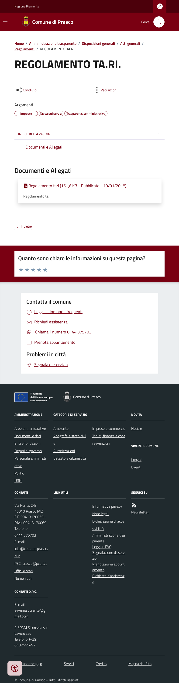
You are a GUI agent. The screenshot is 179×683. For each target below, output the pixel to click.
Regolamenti (24, 49)
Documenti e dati (27, 436)
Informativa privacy (107, 506)
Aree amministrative (30, 428)
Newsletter (140, 512)
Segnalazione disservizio (108, 555)
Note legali (100, 514)
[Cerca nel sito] (157, 22)
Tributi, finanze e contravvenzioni (108, 439)
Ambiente (61, 428)
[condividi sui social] (26, 90)
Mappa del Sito (139, 663)
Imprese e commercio (108, 428)
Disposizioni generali (98, 43)
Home (19, 43)
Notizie (136, 428)
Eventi (136, 467)
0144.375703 (25, 535)
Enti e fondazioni (27, 443)
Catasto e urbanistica (69, 458)
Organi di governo (28, 451)
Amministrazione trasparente (52, 43)
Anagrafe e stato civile (69, 439)
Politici (19, 473)
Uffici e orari (23, 571)
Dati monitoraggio (28, 663)
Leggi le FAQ (102, 546)
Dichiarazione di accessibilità (108, 524)
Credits (101, 663)
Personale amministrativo (30, 461)
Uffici (18, 480)
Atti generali (130, 43)
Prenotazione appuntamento (108, 567)
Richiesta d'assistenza (108, 578)
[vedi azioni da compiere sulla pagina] (105, 90)
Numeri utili (23, 578)
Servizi (69, 663)
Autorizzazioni (64, 451)
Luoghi (136, 459)
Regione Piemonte (26, 6)
